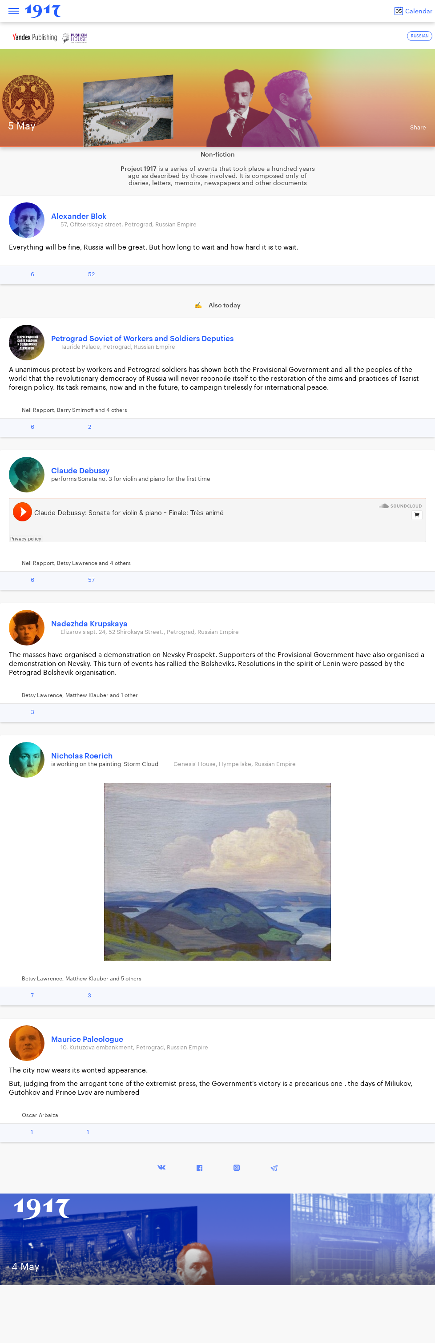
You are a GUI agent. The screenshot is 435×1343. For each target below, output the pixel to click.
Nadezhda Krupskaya (89, 624)
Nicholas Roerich (82, 756)
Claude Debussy (80, 471)
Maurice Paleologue (87, 1039)
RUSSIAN (420, 36)
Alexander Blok (78, 216)
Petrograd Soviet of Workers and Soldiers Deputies (142, 339)
